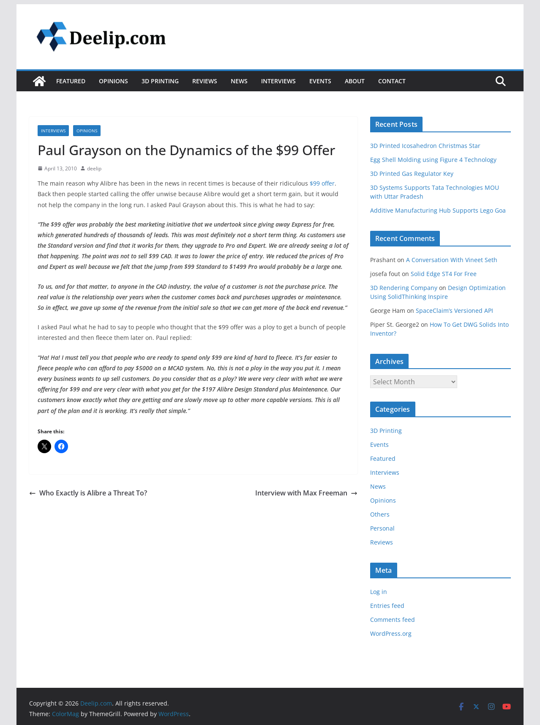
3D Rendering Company (403, 288)
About (355, 81)
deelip (94, 168)
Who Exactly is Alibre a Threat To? (88, 493)
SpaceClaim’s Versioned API (454, 310)
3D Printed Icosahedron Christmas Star (425, 146)
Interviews (278, 81)
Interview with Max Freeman (306, 493)
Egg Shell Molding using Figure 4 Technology (433, 160)
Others (380, 514)
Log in (378, 592)
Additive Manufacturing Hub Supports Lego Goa (438, 210)
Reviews (204, 81)
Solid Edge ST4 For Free (444, 274)
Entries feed (387, 606)
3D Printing (160, 81)
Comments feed (392, 620)
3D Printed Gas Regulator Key (411, 174)
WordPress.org (391, 633)
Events (320, 81)
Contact (392, 81)
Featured (70, 81)
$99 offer (322, 183)
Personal (382, 528)
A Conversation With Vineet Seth (451, 260)
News (239, 81)
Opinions (113, 81)
